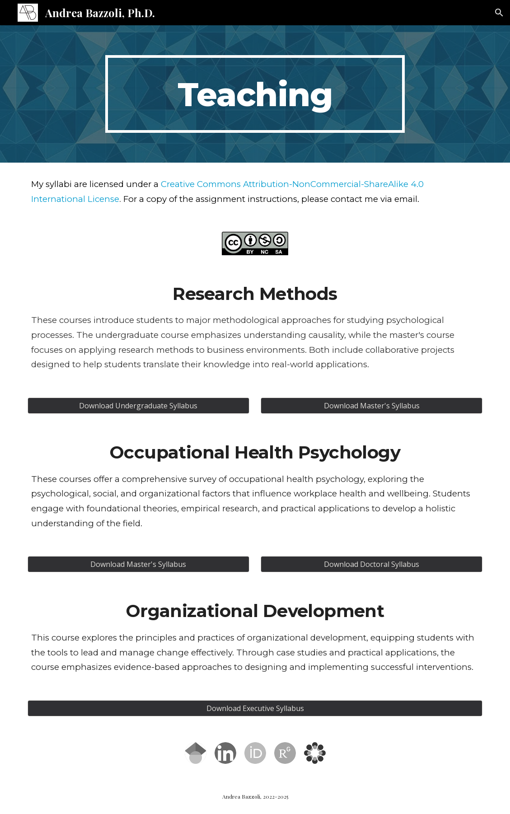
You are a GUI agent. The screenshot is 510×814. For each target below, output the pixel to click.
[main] (255, 94)
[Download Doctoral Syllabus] (371, 564)
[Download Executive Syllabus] (255, 708)
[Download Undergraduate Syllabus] (138, 405)
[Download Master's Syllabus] (371, 405)
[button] (499, 12)
